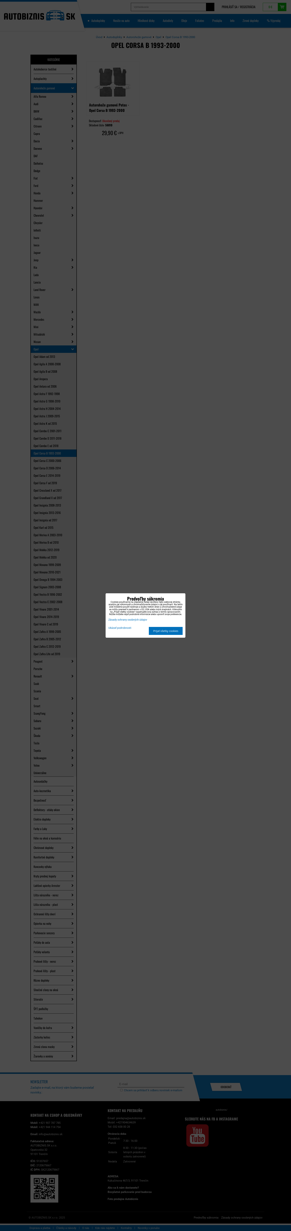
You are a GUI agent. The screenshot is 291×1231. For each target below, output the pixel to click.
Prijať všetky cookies (165, 631)
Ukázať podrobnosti (119, 628)
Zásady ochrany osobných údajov (127, 619)
